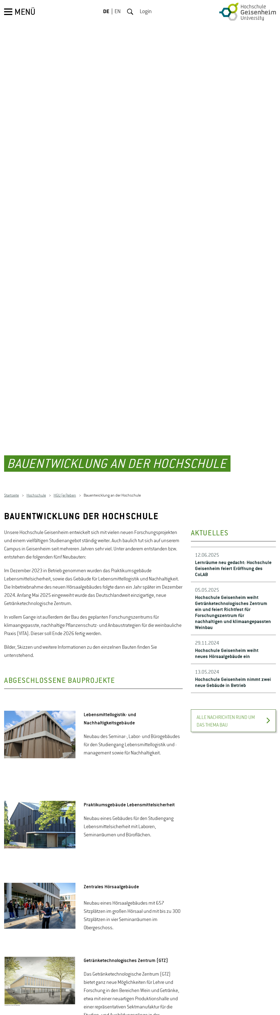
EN (118, 12)
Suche (130, 12)
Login (146, 12)
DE (106, 12)
